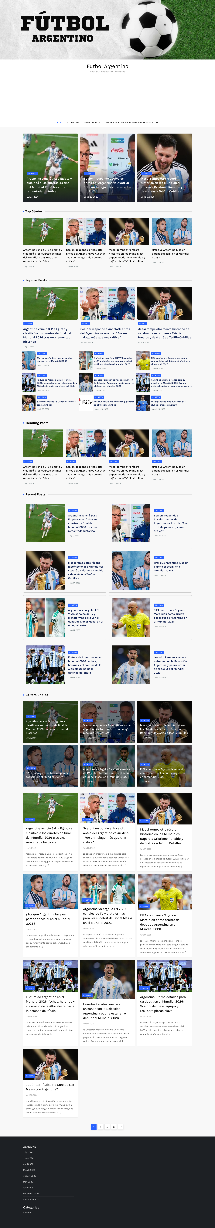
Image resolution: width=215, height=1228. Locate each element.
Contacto (73, 122)
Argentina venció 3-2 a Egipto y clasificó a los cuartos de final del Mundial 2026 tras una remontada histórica (83, 523)
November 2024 (31, 1193)
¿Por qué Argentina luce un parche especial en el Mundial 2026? (170, 253)
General (32, 173)
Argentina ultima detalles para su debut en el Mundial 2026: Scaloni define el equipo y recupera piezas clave (171, 383)
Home (59, 122)
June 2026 (28, 1158)
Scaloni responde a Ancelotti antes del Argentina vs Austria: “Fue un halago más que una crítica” (105, 333)
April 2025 (28, 1187)
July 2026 (27, 1152)
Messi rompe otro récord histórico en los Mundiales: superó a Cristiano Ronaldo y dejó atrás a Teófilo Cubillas (164, 333)
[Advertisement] (107, 97)
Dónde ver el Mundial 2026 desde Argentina (132, 122)
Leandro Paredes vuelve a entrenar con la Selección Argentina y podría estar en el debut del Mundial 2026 (114, 383)
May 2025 (28, 1181)
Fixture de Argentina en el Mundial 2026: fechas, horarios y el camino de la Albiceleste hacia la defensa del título (57, 383)
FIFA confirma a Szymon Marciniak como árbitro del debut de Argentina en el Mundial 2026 (171, 361)
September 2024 (31, 1199)
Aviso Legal (92, 122)
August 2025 (29, 1176)
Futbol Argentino (107, 66)
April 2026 (28, 1164)
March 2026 (29, 1170)
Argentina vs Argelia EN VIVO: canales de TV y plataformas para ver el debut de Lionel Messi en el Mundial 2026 (113, 361)
